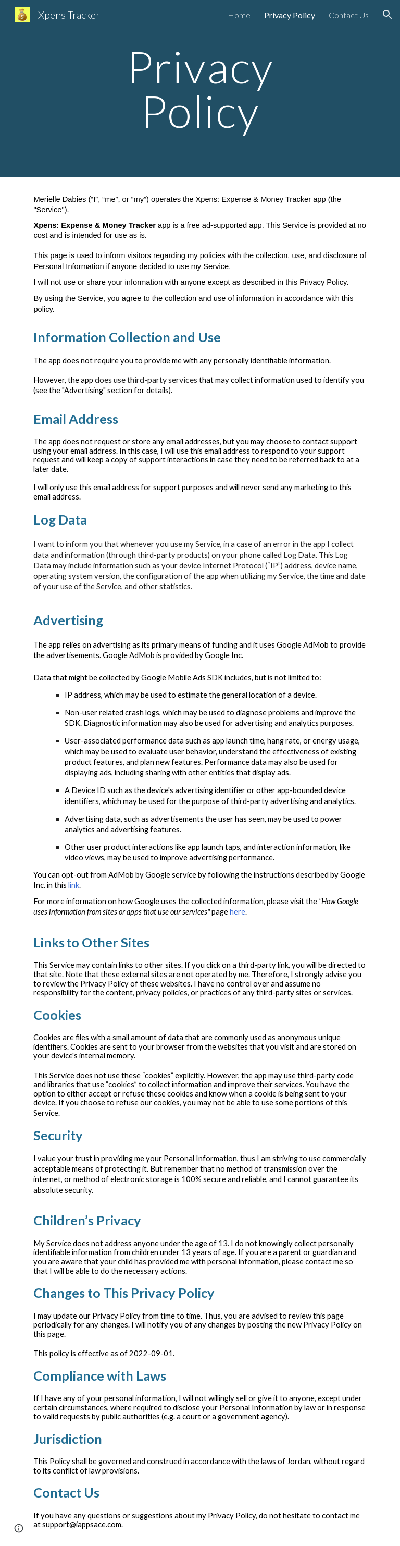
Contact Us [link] (349, 15)
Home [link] (239, 15)
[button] (387, 14)
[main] (200, 89)
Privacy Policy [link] (289, 15)
